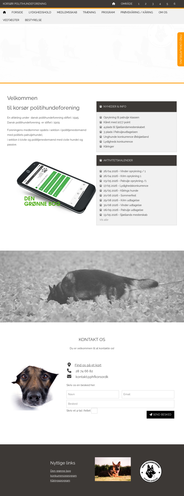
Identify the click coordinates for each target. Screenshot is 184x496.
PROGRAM (108, 12)
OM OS (163, 12)
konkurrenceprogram (63, 475)
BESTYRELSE (33, 20)
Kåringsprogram (60, 480)
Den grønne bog (60, 471)
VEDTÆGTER (11, 20)
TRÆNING (89, 12)
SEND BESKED (160, 414)
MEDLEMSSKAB (67, 12)
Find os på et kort (88, 365)
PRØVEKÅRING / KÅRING (137, 12)
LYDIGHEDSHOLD (40, 12)
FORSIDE (17, 12)
